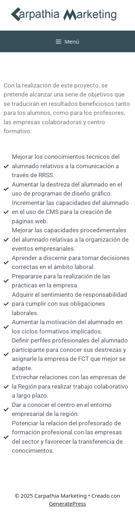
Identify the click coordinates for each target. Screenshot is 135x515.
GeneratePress (67, 503)
